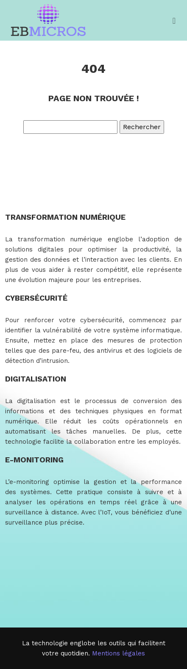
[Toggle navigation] (174, 20)
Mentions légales (118, 653)
